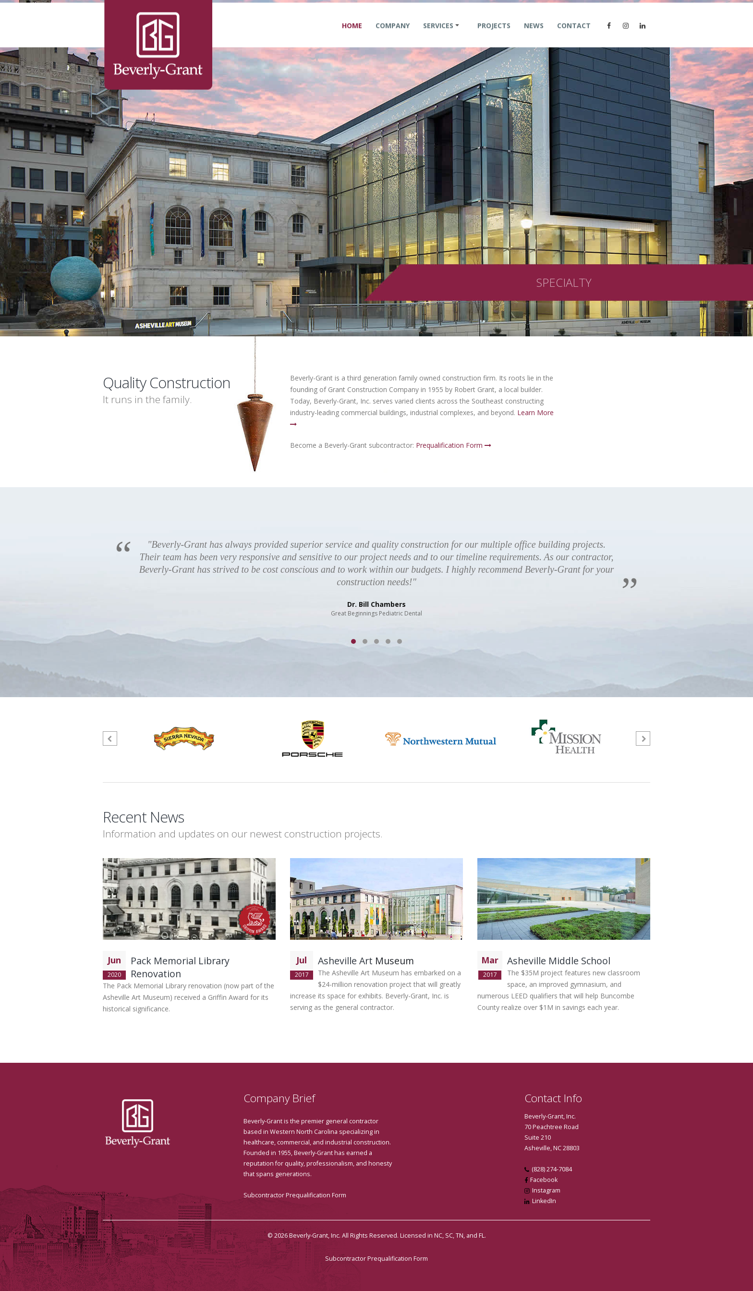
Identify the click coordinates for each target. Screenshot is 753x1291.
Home (352, 34)
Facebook (544, 1180)
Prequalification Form (453, 445)
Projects (493, 34)
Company (393, 34)
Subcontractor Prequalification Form (294, 1195)
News (534, 34)
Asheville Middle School (558, 960)
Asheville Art (345, 960)
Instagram (546, 1190)
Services (438, 34)
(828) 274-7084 (552, 1169)
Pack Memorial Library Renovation (180, 967)
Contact (574, 34)
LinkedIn (544, 1201)
